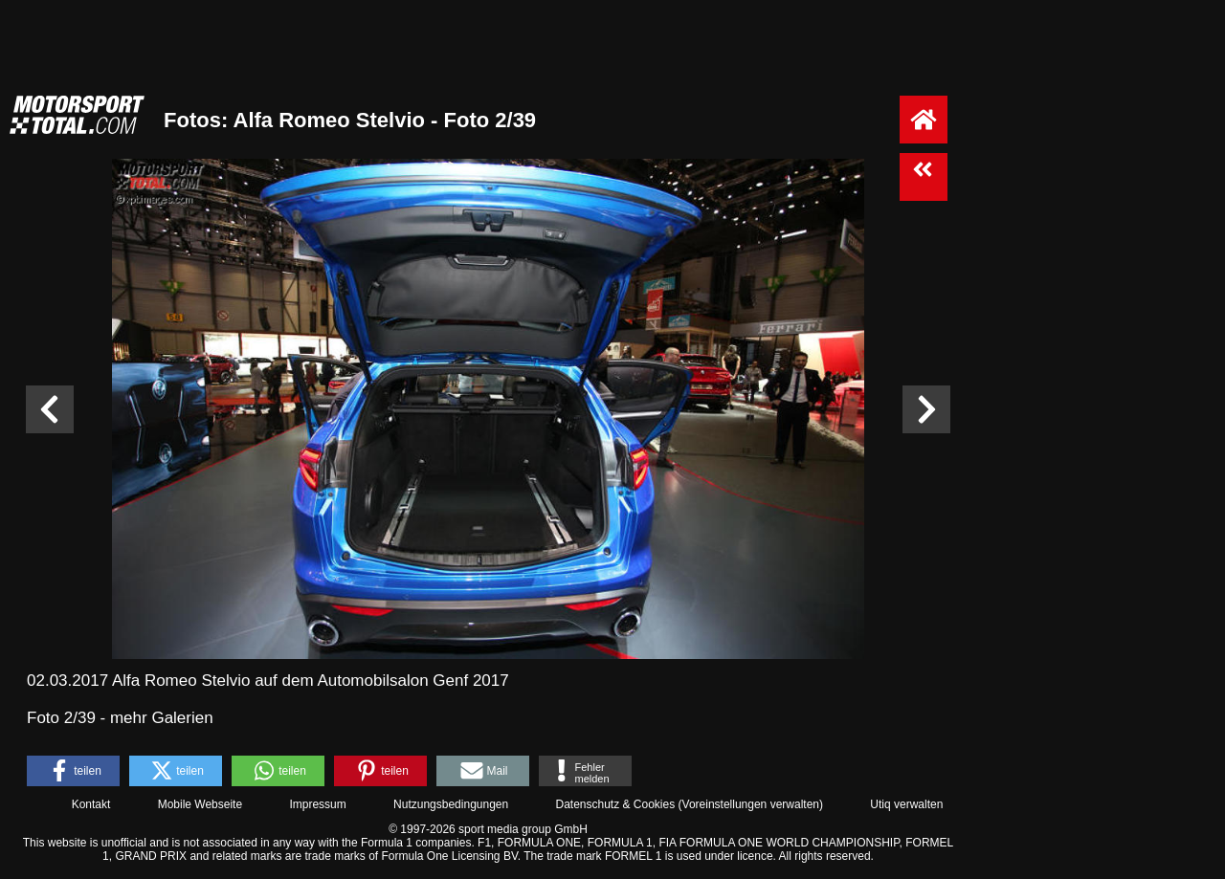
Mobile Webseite (200, 804)
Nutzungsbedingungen (450, 804)
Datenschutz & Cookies (615, 804)
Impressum (317, 804)
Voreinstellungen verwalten (750, 804)
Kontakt (91, 804)
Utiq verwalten (906, 804)
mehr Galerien (161, 718)
